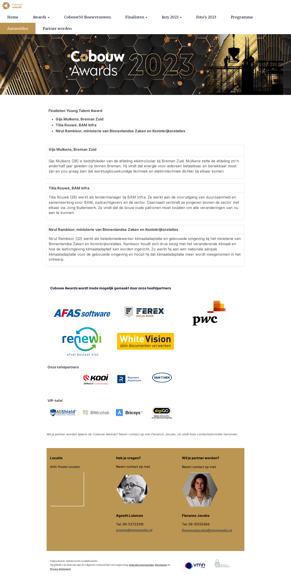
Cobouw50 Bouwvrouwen (87, 51)
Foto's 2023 (206, 51)
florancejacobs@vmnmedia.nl (207, 565)
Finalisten (136, 51)
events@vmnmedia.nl (134, 564)
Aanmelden (17, 62)
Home (12, 51)
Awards (41, 51)
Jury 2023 (172, 51)
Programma (242, 51)
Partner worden (57, 62)
